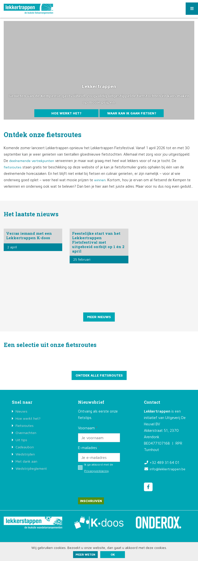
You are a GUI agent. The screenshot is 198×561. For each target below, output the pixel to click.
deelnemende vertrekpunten (31, 161)
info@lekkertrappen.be (168, 469)
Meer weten (85, 554)
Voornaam (87, 428)
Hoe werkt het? (66, 113)
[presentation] (115, 483)
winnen (100, 180)
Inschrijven (91, 501)
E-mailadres (88, 448)
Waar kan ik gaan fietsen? (131, 113)
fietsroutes (12, 167)
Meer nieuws (99, 317)
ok (113, 554)
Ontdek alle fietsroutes (99, 376)
